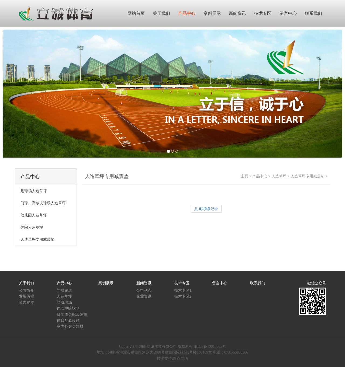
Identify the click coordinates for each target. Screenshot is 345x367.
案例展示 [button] (212, 13)
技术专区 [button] (262, 13)
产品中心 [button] (186, 13)
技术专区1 (182, 290)
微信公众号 (316, 283)
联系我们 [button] (313, 13)
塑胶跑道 (64, 290)
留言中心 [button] (288, 13)
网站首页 (136, 13)
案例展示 (105, 283)
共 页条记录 (206, 209)
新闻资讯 (143, 283)
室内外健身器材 (70, 326)
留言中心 (219, 283)
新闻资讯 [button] (237, 13)
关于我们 (26, 283)
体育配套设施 (68, 321)
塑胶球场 (64, 302)
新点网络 (180, 358)
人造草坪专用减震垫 (308, 176)
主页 (244, 176)
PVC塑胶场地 (68, 308)
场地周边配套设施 (72, 315)
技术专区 (181, 283)
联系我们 (257, 283)
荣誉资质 (26, 302)
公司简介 (26, 290)
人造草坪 (279, 176)
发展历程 (26, 296)
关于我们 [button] (161, 13)
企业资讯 (143, 296)
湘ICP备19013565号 (210, 346)
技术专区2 (182, 296)
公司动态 (143, 290)
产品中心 (259, 176)
